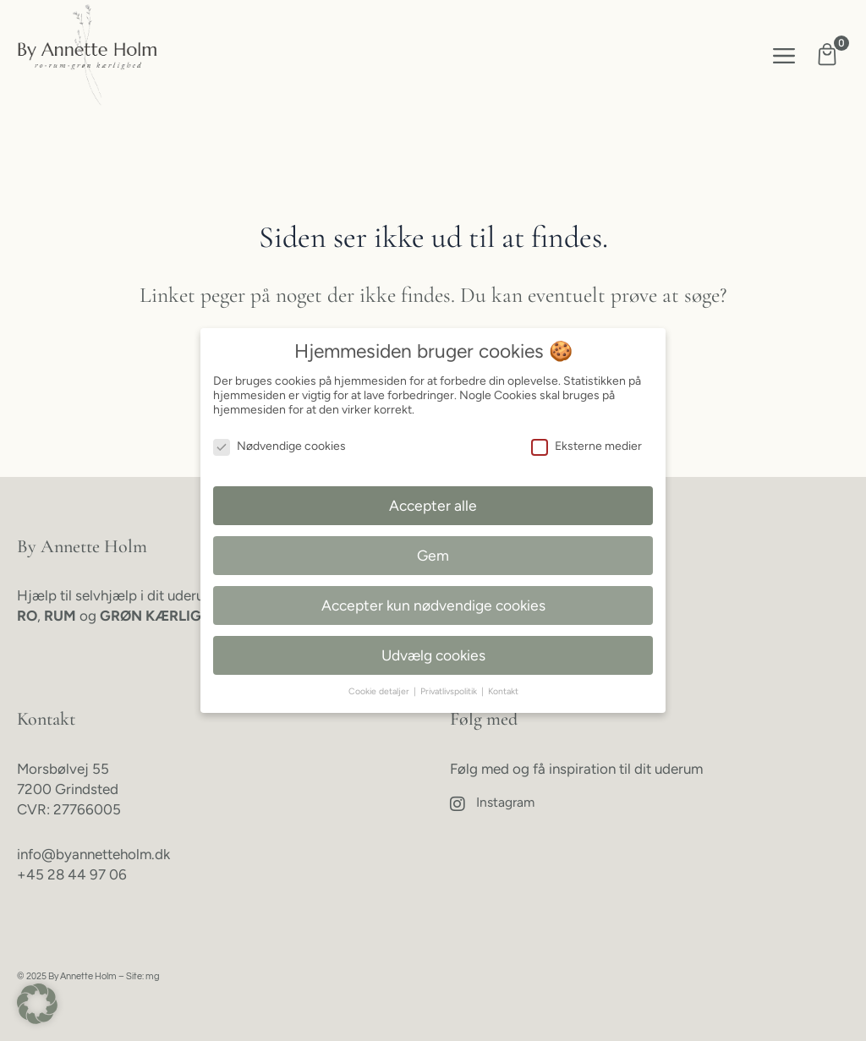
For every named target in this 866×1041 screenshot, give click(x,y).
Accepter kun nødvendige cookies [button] (433, 605)
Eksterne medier (586, 446)
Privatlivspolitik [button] (450, 691)
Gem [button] (433, 555)
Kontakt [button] (503, 691)
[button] (784, 56)
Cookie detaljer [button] (380, 691)
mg (152, 976)
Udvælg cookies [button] (433, 655)
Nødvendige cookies (279, 446)
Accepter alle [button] (433, 505)
